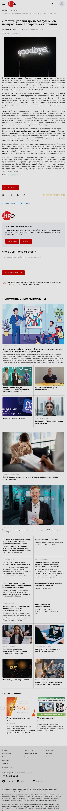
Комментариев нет (11, 33)
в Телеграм (12, 241)
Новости (5, 750)
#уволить (28, 203)
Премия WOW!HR (30, 750)
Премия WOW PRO (31, 753)
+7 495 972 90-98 (10, 776)
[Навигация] (3, 3)
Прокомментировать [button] (13, 273)
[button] (61, 4)
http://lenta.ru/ (16, 175)
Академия (27, 757)
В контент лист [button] (10, 187)
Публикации (6, 753)
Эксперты (5, 764)
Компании (6, 760)
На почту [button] (26, 241)
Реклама (49, 753)
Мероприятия (7, 767)
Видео (4, 757)
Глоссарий (49, 757)
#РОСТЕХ (19, 203)
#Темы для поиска (8, 203)
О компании (50, 750)
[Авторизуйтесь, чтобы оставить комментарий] (33, 262)
